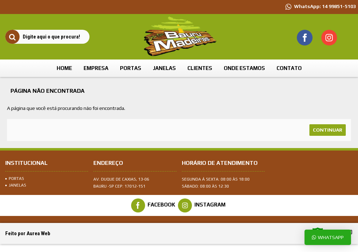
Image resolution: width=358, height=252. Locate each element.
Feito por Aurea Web (27, 233)
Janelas (15, 185)
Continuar (327, 130)
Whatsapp (328, 237)
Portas (14, 178)
